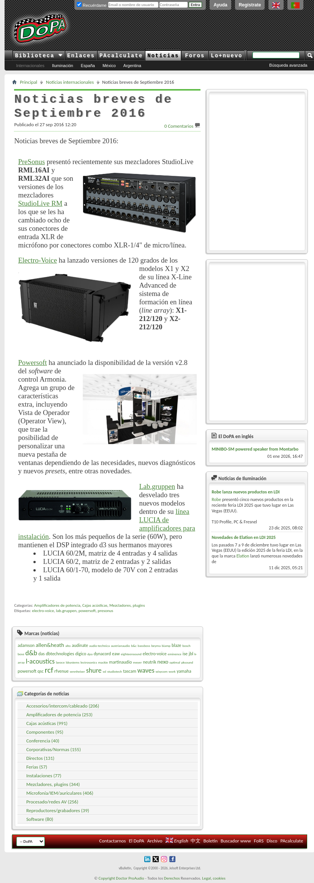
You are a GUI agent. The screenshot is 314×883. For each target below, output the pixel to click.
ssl (104, 671)
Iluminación (62, 65)
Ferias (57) (36, 767)
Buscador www (236, 841)
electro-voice (43, 610)
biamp (166, 645)
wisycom (161, 671)
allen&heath (50, 645)
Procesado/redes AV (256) (52, 802)
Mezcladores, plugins (127, 605)
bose (20, 654)
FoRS (259, 841)
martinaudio (120, 662)
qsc (41, 671)
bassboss (144, 645)
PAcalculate (121, 56)
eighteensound (131, 654)
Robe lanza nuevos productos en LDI (245, 492)
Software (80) (39, 819)
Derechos (172, 878)
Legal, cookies (214, 878)
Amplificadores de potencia (57, 605)
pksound (187, 662)
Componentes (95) (44, 732)
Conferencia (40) (42, 741)
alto (68, 645)
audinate (80, 645)
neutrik (149, 662)
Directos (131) (40, 758)
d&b (31, 653)
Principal (28, 82)
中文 (195, 841)
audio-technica (99, 645)
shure (94, 670)
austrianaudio (120, 645)
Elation (243, 556)
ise (185, 653)
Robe (216, 499)
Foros (195, 56)
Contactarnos (112, 841)
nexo (162, 661)
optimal (174, 662)
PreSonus (31, 162)
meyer (137, 662)
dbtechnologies (60, 653)
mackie (103, 662)
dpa (90, 654)
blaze (176, 645)
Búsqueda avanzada (288, 65)
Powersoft (32, 362)
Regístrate (250, 5)
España (88, 65)
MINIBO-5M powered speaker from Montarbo (254, 449)
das (41, 653)
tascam (129, 671)
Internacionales (30, 65)
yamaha (184, 671)
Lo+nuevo (226, 56)
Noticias (163, 56)
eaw (116, 653)
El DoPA (136, 841)
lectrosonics (88, 662)
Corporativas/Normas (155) (53, 749)
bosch (186, 645)
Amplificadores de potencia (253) (59, 714)
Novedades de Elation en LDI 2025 (243, 537)
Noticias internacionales (70, 82)
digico (80, 653)
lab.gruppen (66, 610)
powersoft (87, 610)
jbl (191, 653)
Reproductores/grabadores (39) (57, 810)
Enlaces (81, 56)
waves (146, 670)
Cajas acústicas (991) (47, 723)
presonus (105, 610)
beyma (156, 645)
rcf (49, 670)
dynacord (102, 653)
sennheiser (77, 671)
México (109, 65)
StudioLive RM (40, 203)
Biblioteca (38, 56)
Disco (272, 841)
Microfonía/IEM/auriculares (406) (59, 793)
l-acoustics (40, 661)
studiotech (114, 671)
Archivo (155, 841)
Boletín (211, 841)
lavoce (60, 662)
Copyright (107, 878)
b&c (134, 645)
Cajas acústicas (94, 605)
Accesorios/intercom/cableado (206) (62, 706)
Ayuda (220, 5)
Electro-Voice (37, 260)
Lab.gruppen (157, 486)
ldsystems (72, 662)
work (172, 671)
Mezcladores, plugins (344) (53, 784)
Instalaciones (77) (43, 775)
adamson (26, 645)
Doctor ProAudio (130, 878)
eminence (174, 654)
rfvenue (61, 671)
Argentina (132, 65)
